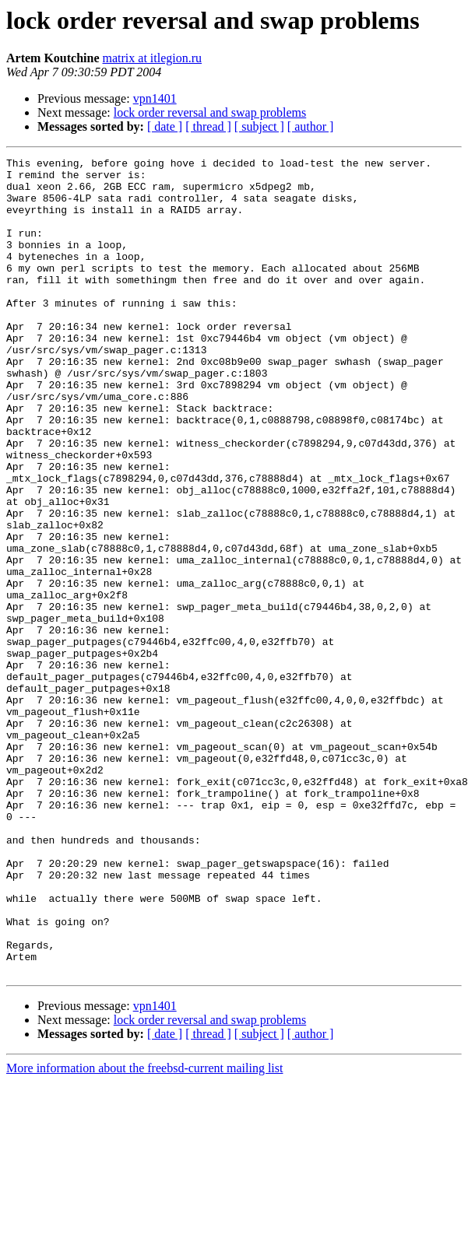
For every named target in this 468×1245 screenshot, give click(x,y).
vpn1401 (155, 98)
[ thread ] (208, 126)
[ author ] (310, 126)
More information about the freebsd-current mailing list (144, 1231)
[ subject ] (259, 126)
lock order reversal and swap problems (210, 112)
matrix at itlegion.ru (152, 58)
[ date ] (164, 126)
